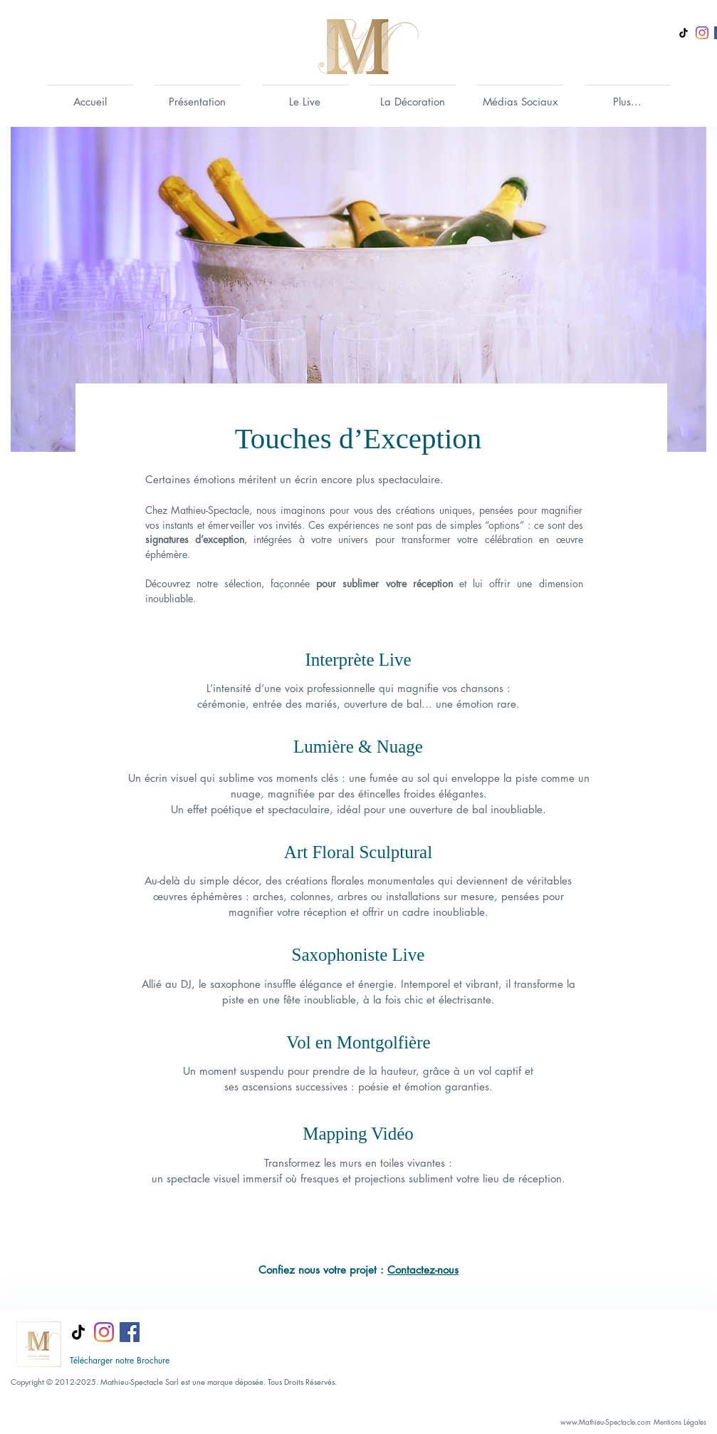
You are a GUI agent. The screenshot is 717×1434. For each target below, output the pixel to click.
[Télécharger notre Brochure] (120, 1360)
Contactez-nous (423, 1269)
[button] (197, 95)
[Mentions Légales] (680, 1421)
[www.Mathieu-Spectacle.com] (606, 1421)
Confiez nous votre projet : (322, 1269)
